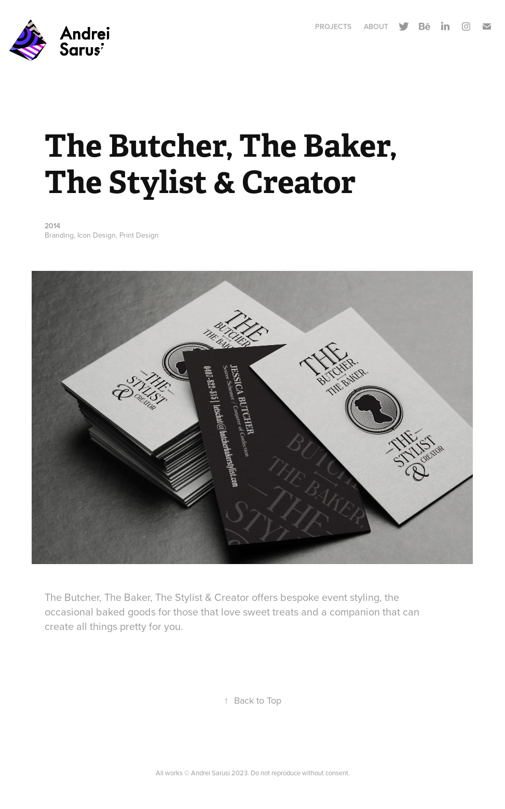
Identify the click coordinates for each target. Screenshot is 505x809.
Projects (333, 26)
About (376, 26)
